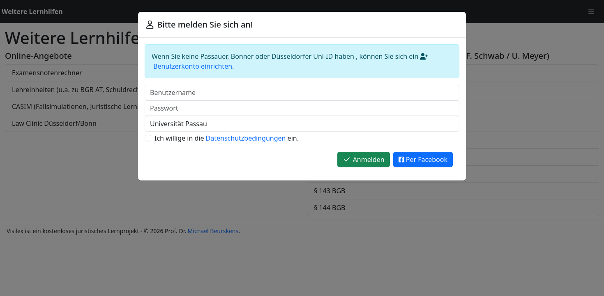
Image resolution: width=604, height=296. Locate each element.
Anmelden (363, 159)
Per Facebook (423, 159)
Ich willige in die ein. (226, 138)
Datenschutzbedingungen (246, 138)
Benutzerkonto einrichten (192, 66)
